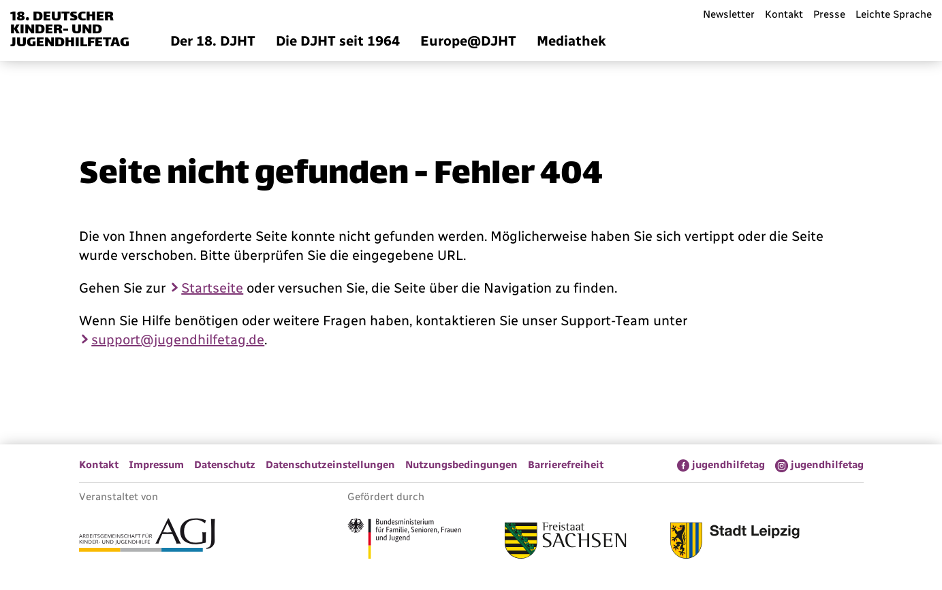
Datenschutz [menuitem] (224, 465)
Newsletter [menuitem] (729, 14)
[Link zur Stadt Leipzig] (735, 542)
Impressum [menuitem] (156, 465)
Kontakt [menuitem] (784, 14)
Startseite (212, 288)
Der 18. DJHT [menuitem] (212, 41)
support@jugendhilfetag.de (177, 339)
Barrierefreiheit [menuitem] (565, 465)
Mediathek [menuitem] (571, 41)
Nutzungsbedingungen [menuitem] (461, 465)
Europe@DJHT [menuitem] (468, 41)
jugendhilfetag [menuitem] (728, 465)
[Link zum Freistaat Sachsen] (566, 542)
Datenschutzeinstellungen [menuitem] (330, 465)
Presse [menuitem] (829, 14)
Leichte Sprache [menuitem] (893, 14)
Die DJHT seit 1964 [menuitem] (338, 41)
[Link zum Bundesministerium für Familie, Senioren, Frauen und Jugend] (404, 540)
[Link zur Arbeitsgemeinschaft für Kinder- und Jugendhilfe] (147, 537)
